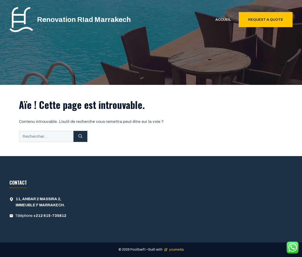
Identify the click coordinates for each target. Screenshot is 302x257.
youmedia (176, 249)
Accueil (223, 19)
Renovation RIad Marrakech (84, 19)
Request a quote (265, 19)
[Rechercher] (80, 136)
